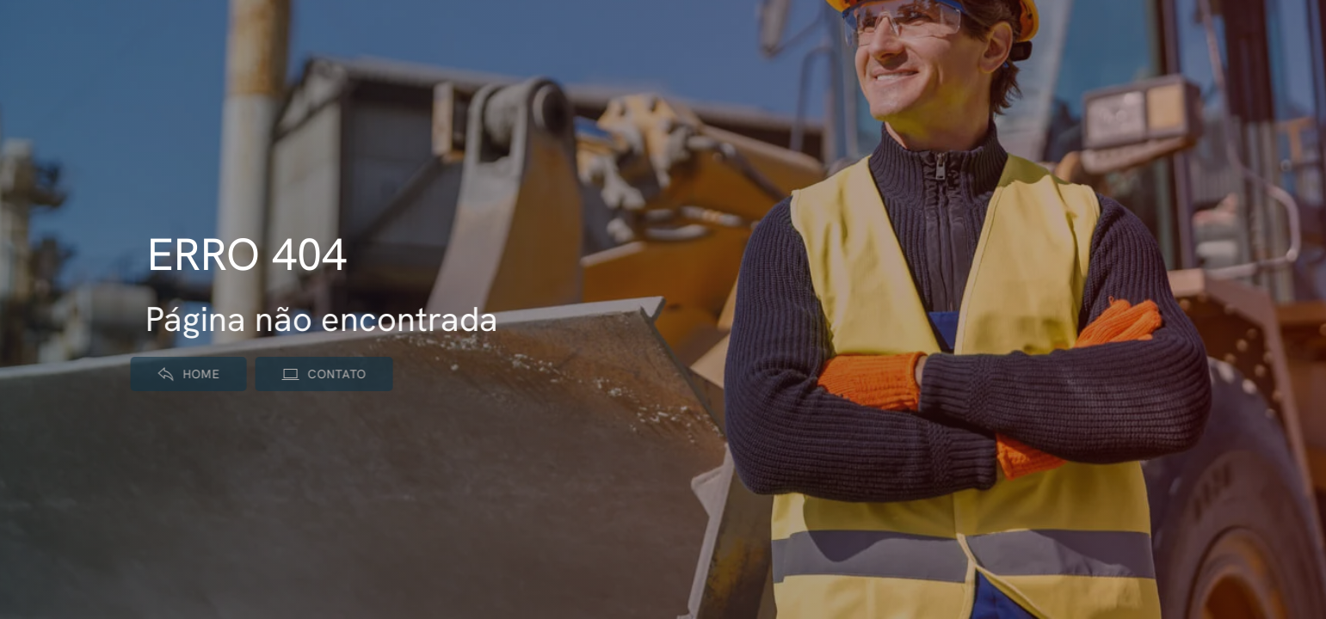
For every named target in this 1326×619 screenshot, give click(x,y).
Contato (318, 374)
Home (182, 374)
